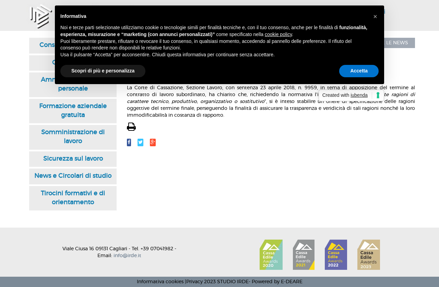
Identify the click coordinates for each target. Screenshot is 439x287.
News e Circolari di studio (72, 176)
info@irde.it (127, 255)
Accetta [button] (359, 70)
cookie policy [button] (278, 34)
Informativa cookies (160, 281)
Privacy (194, 281)
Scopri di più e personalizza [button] (102, 70)
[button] (375, 16)
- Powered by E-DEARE (275, 281)
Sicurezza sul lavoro (73, 159)
